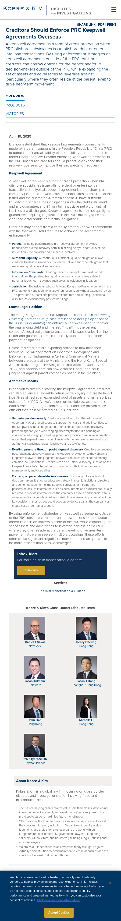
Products (15, 105)
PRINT (111, 25)
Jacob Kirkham (35, 681)
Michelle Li (86, 720)
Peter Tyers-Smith (35, 759)
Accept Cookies (59, 915)
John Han (35, 720)
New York (35, 646)
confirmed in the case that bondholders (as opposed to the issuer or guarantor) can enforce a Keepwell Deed (59, 319)
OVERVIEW (15, 96)
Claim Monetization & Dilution (64, 591)
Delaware (34, 685)
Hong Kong (86, 646)
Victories (15, 113)
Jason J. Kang (86, 681)
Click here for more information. (58, 902)
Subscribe (31, 570)
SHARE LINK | (87, 25)
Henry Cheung (86, 642)
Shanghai (78, 685)
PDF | (102, 25)
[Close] (110, 885)
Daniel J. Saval (35, 642)
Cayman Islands (35, 763)
